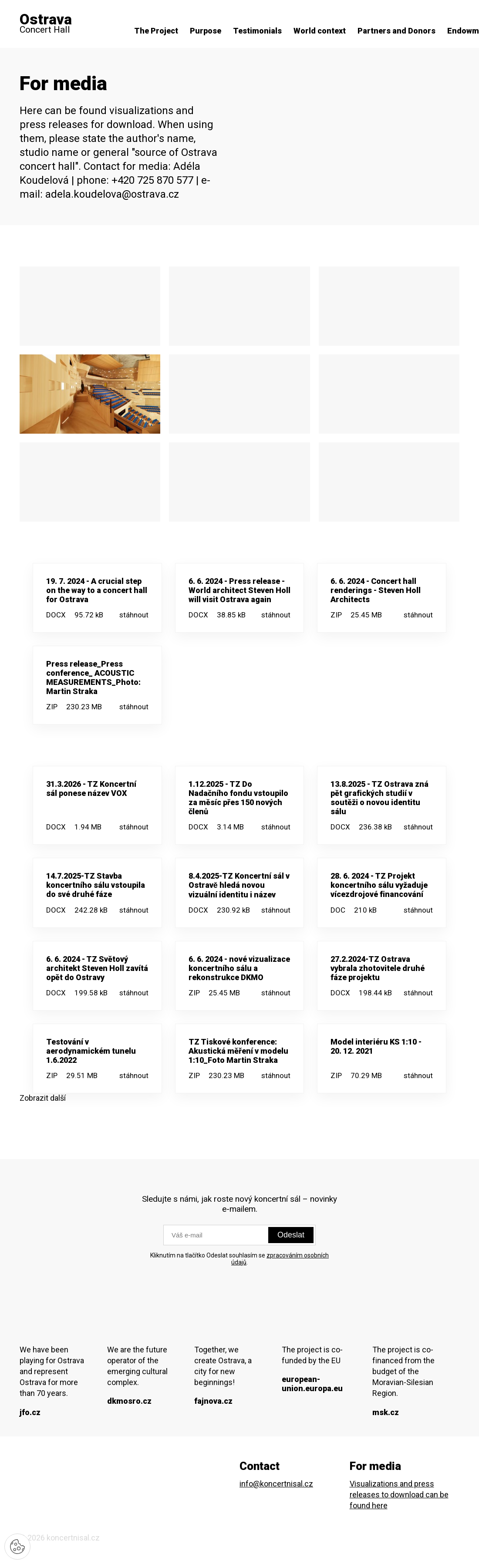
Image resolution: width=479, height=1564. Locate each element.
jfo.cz (30, 1412)
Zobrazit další (43, 1097)
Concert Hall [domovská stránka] (46, 23)
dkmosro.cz (129, 1401)
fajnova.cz (213, 1401)
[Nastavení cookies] (17, 1547)
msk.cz (385, 1412)
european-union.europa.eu (312, 1384)
